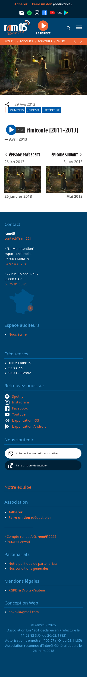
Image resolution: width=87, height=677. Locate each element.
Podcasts (26, 41)
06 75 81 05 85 (15, 284)
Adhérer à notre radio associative (37, 453)
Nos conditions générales (29, 568)
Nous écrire (18, 334)
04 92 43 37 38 (15, 263)
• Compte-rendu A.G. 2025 (30, 536)
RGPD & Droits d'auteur (27, 590)
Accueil (9, 41)
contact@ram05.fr (18, 238)
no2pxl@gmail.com (24, 611)
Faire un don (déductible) (31, 465)
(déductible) (52, 4)
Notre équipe (17, 487)
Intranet (18, 541)
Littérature (51, 110)
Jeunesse (34, 110)
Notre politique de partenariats (33, 563)
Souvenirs (45, 41)
